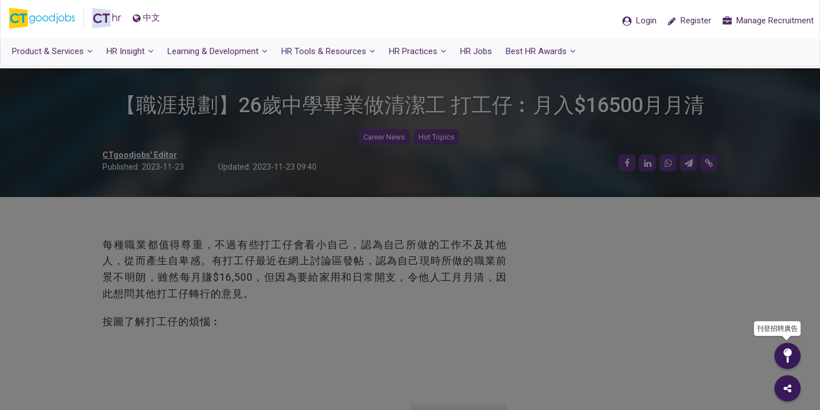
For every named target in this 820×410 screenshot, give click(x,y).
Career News (384, 137)
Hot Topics (436, 137)
